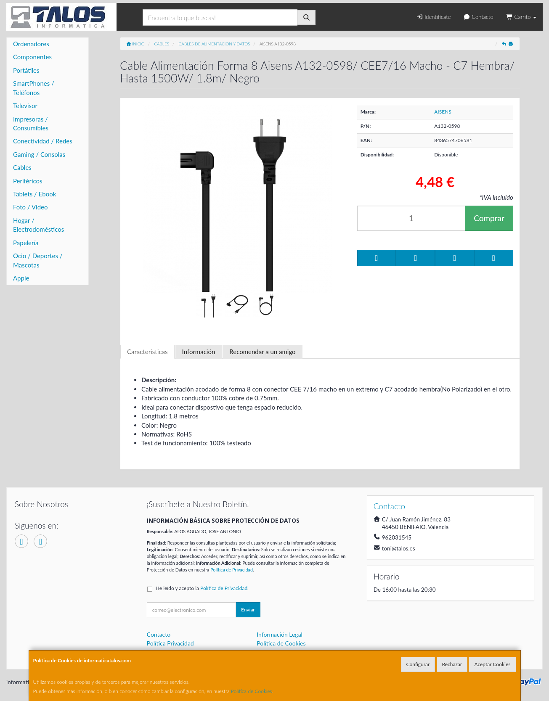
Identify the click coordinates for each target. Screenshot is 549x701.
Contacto (478, 16)
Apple (21, 278)
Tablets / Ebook (34, 194)
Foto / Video (30, 207)
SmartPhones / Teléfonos (33, 87)
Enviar (248, 609)
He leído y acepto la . (202, 588)
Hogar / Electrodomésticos (38, 225)
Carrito (521, 16)
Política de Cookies (251, 691)
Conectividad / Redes (42, 141)
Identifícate (433, 16)
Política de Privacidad (231, 569)
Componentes (32, 57)
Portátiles (26, 70)
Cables (22, 167)
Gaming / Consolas (39, 154)
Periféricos (27, 181)
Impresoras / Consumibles (30, 123)
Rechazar (452, 664)
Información (198, 351)
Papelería (26, 242)
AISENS (442, 111)
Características (147, 351)
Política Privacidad (170, 643)
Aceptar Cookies (492, 664)
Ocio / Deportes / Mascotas (38, 260)
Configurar (418, 664)
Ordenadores (31, 44)
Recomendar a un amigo (262, 351)
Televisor (25, 105)
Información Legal (279, 634)
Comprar (489, 218)
